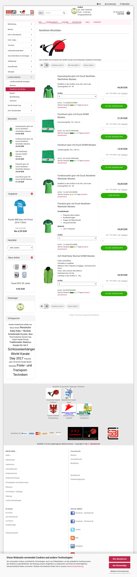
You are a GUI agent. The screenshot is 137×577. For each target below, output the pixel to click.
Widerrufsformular (13, 484)
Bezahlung (74, 469)
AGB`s (8, 461)
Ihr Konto (9, 518)
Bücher (10, 35)
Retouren (9, 493)
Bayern (12, 99)
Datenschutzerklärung (75, 566)
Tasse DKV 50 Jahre (20, 289)
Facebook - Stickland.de (84, 527)
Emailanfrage (11, 530)
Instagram (79, 552)
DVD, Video (12, 46)
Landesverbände (14, 83)
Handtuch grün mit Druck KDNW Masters (77, 150)
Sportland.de (75, 481)
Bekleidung (12, 30)
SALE (87, 22)
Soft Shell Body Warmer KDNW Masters (76, 261)
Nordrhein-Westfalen (18, 95)
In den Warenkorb (114, 112)
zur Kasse (9, 526)
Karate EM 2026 (28, 22)
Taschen (11, 51)
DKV (40, 22)
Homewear (12, 22)
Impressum (10, 470)
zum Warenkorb (12, 522)
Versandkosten (11, 475)
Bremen (13, 91)
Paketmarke (10, 465)
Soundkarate (52, 22)
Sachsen (13, 106)
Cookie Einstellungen (13, 506)
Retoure (73, 461)
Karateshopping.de (78, 485)
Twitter (78, 535)
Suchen (65, 22)
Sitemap (9, 502)
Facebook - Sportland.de (84, 519)
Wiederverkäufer (12, 538)
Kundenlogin (110, 4)
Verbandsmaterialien (15, 56)
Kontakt (97, 22)
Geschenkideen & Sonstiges (18, 61)
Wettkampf (12, 67)
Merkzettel (124, 4)
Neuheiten (76, 22)
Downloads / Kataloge (14, 497)
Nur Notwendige (120, 565)
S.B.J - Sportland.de (92, 449)
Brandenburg (14, 102)
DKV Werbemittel (14, 116)
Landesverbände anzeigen (20, 87)
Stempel (11, 77)
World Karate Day (14, 111)
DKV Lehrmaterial (14, 40)
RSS (76, 543)
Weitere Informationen (119, 571)
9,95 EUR (20, 294)
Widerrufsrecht (11, 479)
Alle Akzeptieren (120, 559)
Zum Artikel (114, 201)
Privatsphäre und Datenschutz (17, 488)
